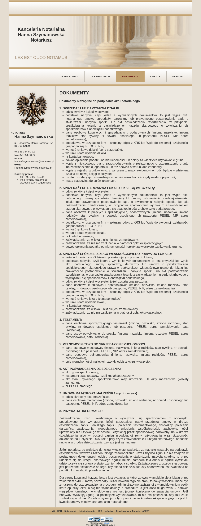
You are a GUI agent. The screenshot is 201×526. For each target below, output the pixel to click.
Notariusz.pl (70, 511)
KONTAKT (178, 76)
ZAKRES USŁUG (100, 76)
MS (53, 511)
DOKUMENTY (130, 76)
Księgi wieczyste (87, 511)
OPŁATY (155, 76)
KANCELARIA (70, 76)
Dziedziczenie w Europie (128, 511)
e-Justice (109, 511)
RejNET (107, 523)
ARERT (145, 511)
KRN (59, 511)
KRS (100, 511)
